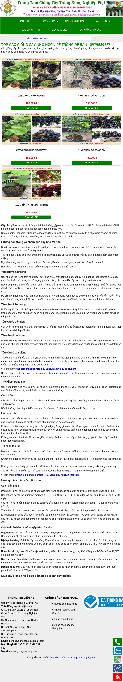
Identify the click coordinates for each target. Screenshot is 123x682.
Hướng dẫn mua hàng (65, 603)
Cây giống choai (74, 21)
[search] (95, 38)
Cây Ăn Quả (49, 21)
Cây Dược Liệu (59, 29)
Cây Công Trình (31, 29)
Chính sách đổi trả (64, 619)
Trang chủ (24, 21)
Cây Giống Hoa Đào (90, 29)
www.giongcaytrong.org (24, 651)
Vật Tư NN (101, 21)
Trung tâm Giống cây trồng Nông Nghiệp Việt (72, 657)
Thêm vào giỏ (31, 108)
